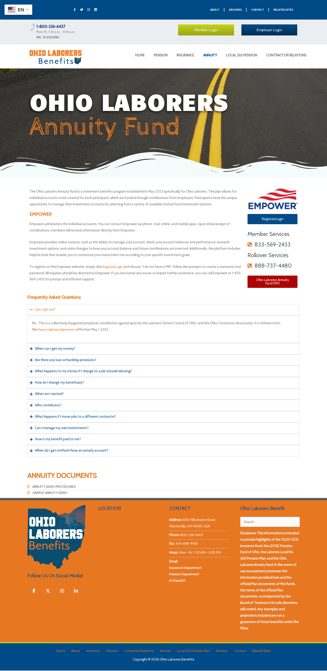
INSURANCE (185, 55)
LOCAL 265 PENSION (241, 55)
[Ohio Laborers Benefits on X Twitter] (49, 592)
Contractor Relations (139, 651)
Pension (115, 651)
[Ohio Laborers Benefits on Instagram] (63, 592)
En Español (177, 581)
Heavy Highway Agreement (58, 329)
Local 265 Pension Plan (190, 651)
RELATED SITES (283, 9)
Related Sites (251, 651)
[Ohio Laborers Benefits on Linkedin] (78, 592)
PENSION (161, 55)
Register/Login (113, 267)
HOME (140, 55)
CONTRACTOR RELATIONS (286, 55)
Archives (216, 651)
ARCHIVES (235, 9)
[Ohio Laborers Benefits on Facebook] (34, 592)
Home (70, 651)
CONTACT (257, 9)
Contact (232, 651)
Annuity (163, 651)
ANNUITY (210, 55)
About (83, 651)
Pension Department (185, 575)
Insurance (98, 651)
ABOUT (214, 9)
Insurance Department (186, 568)
